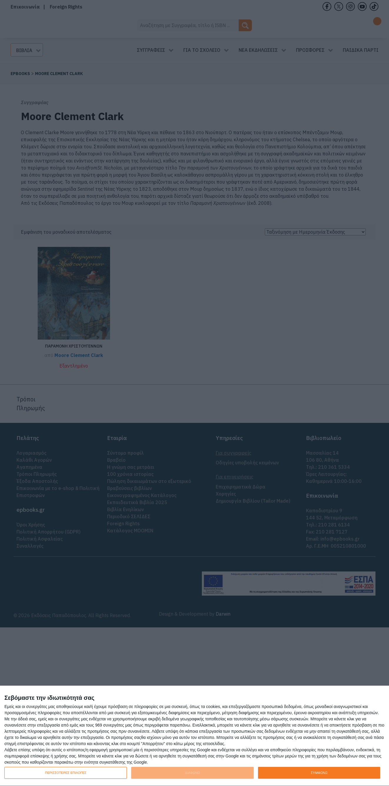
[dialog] (194, 736)
